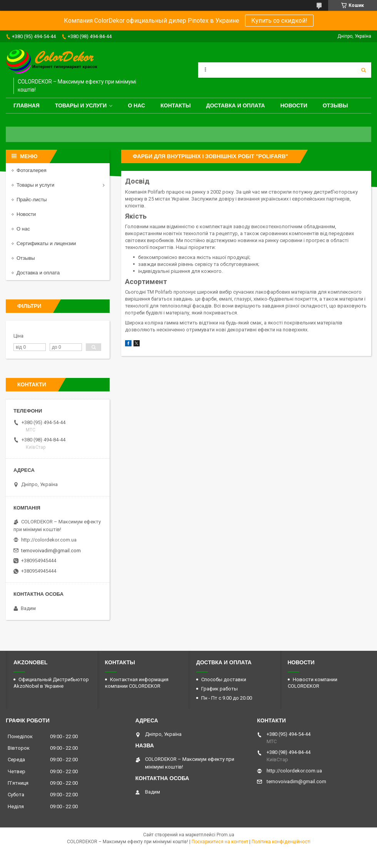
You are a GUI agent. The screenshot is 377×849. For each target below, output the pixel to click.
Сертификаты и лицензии (46, 243)
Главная (26, 105)
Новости (293, 105)
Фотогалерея (32, 170)
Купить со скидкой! (279, 20)
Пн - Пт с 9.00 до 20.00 (226, 698)
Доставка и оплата (235, 105)
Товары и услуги (81, 105)
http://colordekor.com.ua (49, 540)
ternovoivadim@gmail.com (51, 550)
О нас (136, 105)
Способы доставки (223, 679)
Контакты (175, 105)
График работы (219, 689)
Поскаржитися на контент (220, 841)
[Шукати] (363, 70)
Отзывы (335, 105)
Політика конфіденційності (281, 841)
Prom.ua (225, 834)
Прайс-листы (32, 199)
